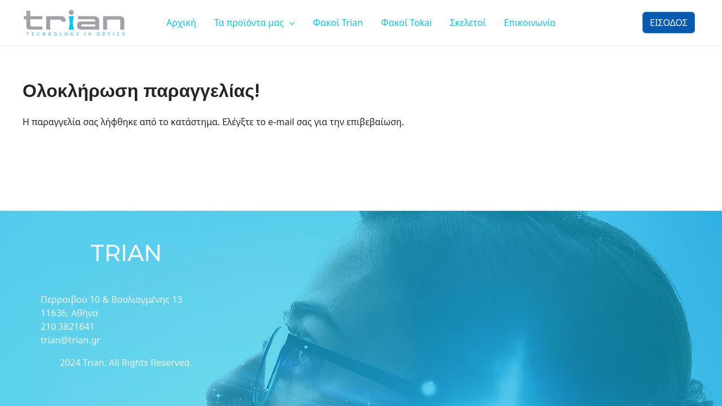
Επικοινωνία (530, 22)
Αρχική (181, 22)
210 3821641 (68, 326)
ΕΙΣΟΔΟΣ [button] (669, 22)
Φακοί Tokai (406, 22)
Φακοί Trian (338, 22)
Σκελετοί (468, 22)
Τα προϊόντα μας (254, 22)
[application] (289, 22)
